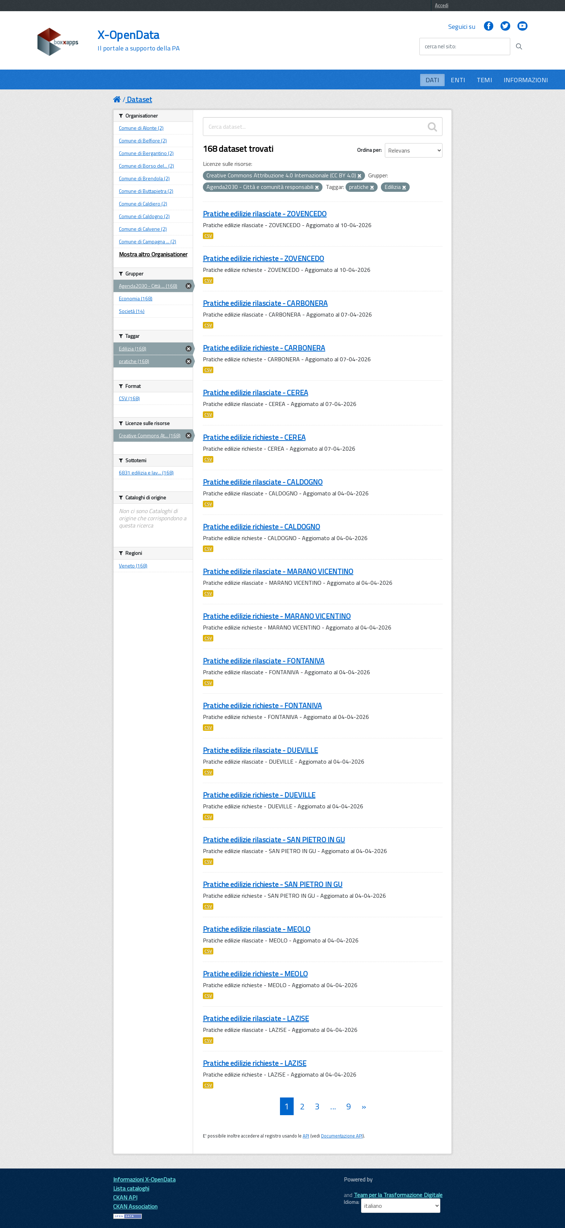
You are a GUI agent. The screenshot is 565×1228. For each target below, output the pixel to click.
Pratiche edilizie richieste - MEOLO (255, 973)
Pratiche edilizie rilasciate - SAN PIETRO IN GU (274, 839)
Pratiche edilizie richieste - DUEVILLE (259, 794)
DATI (433, 80)
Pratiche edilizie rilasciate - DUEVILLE (260, 750)
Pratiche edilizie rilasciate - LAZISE (256, 1018)
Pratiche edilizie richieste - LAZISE (254, 1063)
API (306, 1135)
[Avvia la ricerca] (519, 46)
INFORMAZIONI (526, 80)
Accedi (441, 5)
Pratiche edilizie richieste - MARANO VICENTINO (277, 616)
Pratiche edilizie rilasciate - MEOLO (256, 929)
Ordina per (369, 150)
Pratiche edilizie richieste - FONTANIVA (262, 705)
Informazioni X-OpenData (144, 1179)
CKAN (356, 1187)
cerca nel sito (440, 46)
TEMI (484, 80)
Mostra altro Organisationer (153, 254)
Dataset (139, 99)
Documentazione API (341, 1135)
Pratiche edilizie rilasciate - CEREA (255, 392)
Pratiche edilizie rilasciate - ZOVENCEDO (265, 213)
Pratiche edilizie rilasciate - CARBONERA (265, 303)
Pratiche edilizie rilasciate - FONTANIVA (264, 660)
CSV (208, 236)
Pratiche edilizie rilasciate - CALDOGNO (262, 481)
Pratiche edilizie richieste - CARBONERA (264, 347)
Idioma (351, 1202)
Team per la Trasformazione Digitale (398, 1195)
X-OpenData (138, 40)
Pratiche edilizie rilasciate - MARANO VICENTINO (278, 571)
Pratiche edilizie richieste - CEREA (254, 437)
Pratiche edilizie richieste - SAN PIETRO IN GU (272, 884)
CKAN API (125, 1197)
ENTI (458, 80)
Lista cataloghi (131, 1188)
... (332, 1106)
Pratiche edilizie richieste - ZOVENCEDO (263, 258)
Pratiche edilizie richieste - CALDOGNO (261, 526)
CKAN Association (135, 1206)
